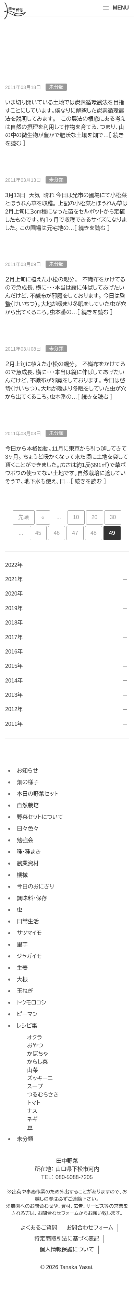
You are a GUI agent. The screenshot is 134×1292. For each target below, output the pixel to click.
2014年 (14, 681)
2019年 (14, 608)
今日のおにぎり (35, 887)
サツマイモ (29, 933)
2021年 (14, 579)
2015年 (14, 666)
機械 (22, 875)
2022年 (14, 565)
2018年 (14, 623)
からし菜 (37, 1062)
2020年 (14, 594)
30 (113, 517)
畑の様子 (28, 782)
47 (75, 533)
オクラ (34, 1037)
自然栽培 (28, 805)
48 (93, 533)
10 (76, 517)
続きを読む (88, 481)
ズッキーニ (40, 1078)
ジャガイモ (29, 956)
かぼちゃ (37, 1054)
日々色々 (28, 829)
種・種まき (29, 852)
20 (95, 517)
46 (56, 533)
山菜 (32, 1070)
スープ (35, 1086)
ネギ (32, 1119)
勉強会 (25, 840)
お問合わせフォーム (89, 1228)
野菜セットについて (40, 817)
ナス (32, 1111)
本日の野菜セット (37, 794)
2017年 (14, 637)
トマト (33, 1103)
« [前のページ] (43, 517)
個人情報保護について (67, 1249)
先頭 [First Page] (23, 517)
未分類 (25, 1139)
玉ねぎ (25, 991)
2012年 (14, 709)
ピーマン (27, 1014)
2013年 (14, 695)
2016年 (14, 652)
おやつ (35, 1045)
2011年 (14, 724)
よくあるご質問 (39, 1228)
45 (38, 533)
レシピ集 (27, 1026)
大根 (22, 979)
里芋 (22, 945)
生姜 (22, 968)
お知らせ (27, 771)
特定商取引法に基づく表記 (66, 1239)
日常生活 (28, 921)
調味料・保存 (32, 898)
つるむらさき (43, 1095)
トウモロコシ (31, 1002)
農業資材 (28, 863)
